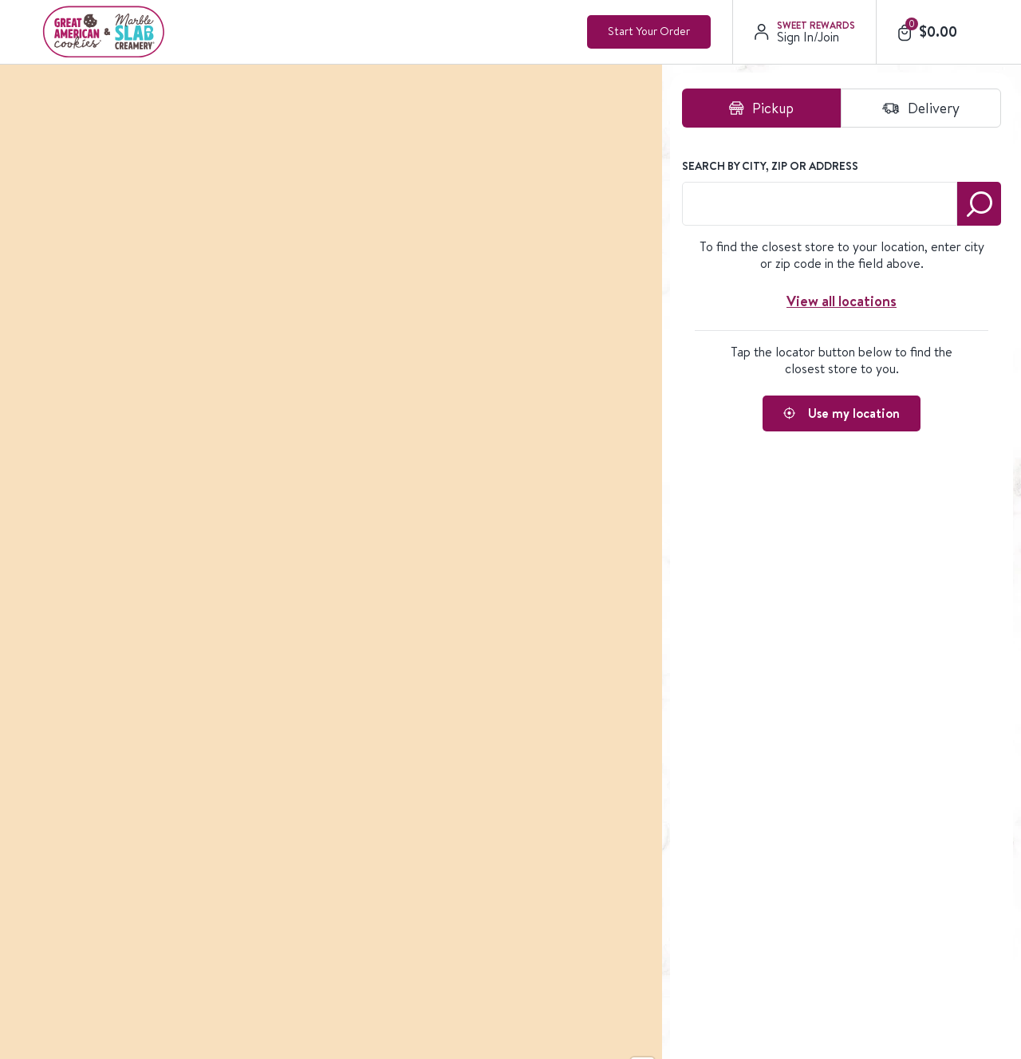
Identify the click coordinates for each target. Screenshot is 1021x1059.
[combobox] (819, 204)
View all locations (841, 301)
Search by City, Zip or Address (770, 165)
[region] (395, 353)
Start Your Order (649, 31)
